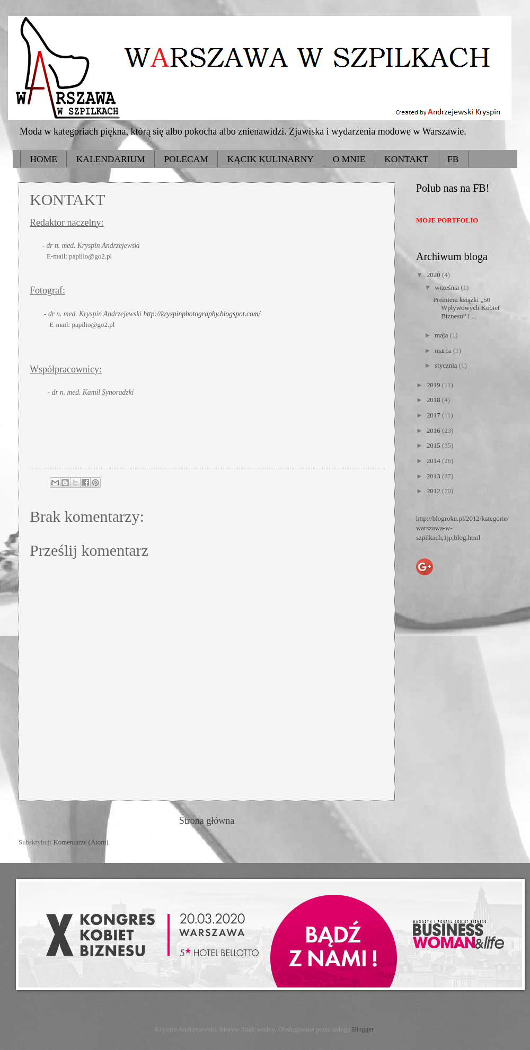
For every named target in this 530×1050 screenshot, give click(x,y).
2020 (434, 275)
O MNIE (349, 159)
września (448, 287)
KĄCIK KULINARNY (270, 159)
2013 (434, 476)
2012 (434, 491)
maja (442, 335)
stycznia (446, 365)
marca (444, 350)
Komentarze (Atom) (80, 842)
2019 (434, 385)
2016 (434, 430)
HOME (43, 159)
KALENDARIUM (110, 159)
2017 (434, 415)
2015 (434, 445)
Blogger (363, 1029)
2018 (434, 400)
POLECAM (186, 159)
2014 (434, 461)
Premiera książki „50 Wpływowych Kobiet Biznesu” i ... (466, 308)
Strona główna (207, 820)
